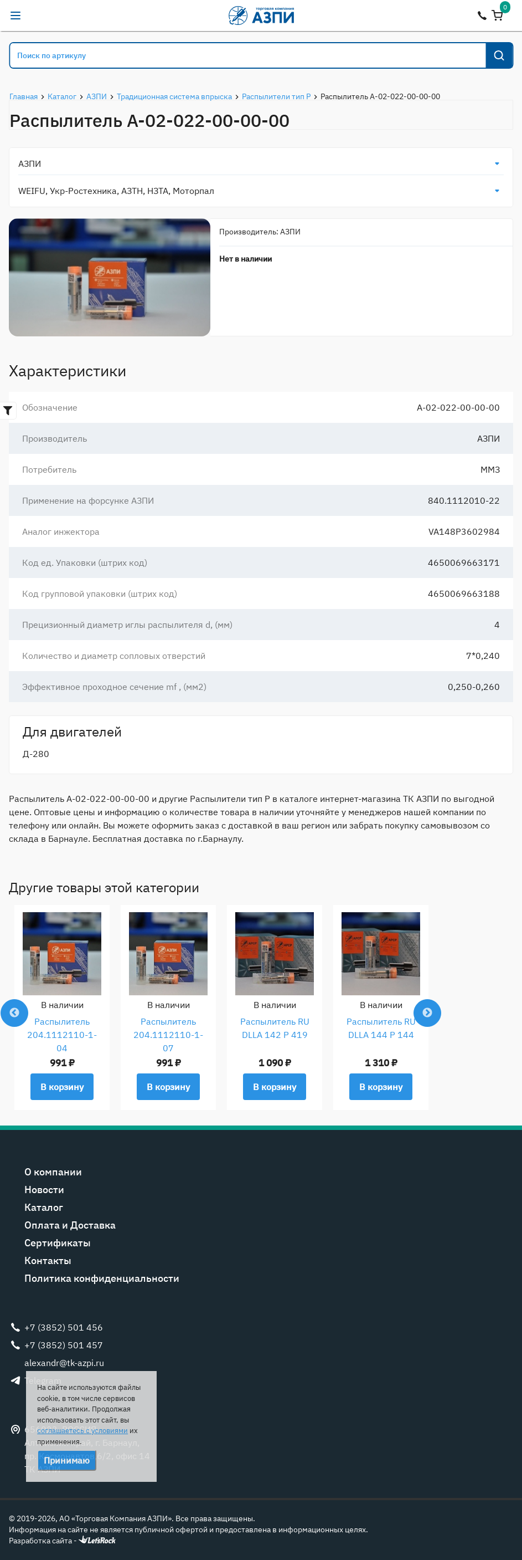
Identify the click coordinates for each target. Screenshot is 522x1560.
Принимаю (67, 1460)
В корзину (62, 1086)
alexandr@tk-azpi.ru (37, 15)
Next (427, 1013)
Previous (14, 1013)
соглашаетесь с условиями (82, 1430)
